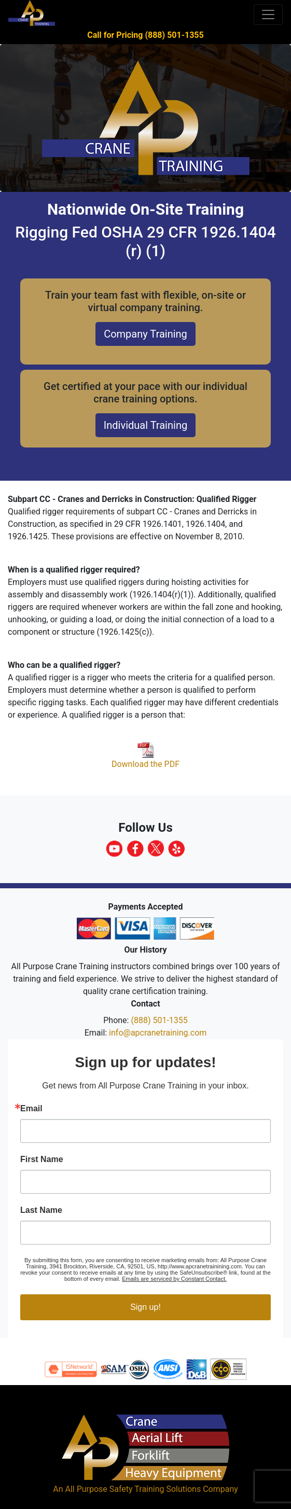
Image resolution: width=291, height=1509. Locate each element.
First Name (41, 1159)
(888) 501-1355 (159, 1020)
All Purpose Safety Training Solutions (133, 1489)
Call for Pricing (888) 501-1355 (145, 35)
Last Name (41, 1210)
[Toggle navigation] (268, 14)
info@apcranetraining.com (157, 1033)
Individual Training (145, 425)
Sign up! (145, 1307)
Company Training (145, 334)
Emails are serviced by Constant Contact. (174, 1279)
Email (31, 1109)
